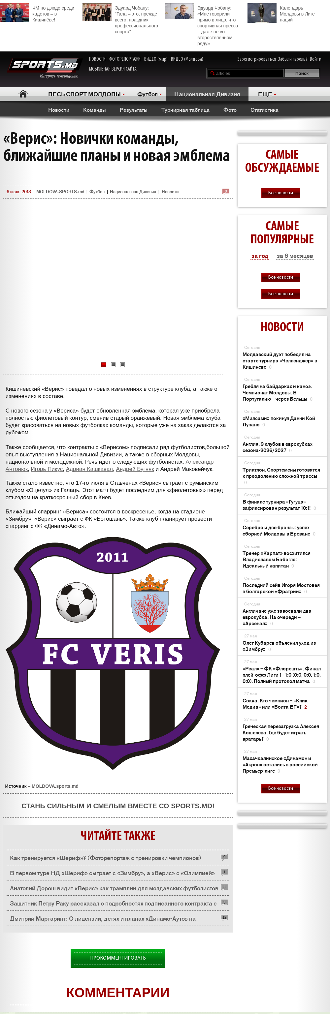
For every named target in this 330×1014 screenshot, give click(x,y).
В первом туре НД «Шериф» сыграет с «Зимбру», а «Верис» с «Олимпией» (112, 872)
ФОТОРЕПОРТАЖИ (125, 59)
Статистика (264, 109)
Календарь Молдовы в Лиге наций (281, 13)
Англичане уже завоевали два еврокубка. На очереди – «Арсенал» (277, 616)
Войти (315, 59)
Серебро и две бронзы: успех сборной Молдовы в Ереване (279, 530)
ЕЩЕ (265, 94)
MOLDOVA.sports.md (55, 786)
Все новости (280, 193)
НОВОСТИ (97, 59)
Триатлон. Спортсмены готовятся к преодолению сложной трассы (281, 475)
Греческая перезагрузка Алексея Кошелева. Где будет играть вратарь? (281, 732)
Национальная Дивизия (207, 94)
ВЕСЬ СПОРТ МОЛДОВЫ (84, 94)
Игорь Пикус (47, 469)
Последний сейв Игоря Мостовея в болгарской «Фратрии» (281, 588)
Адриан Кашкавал (89, 469)
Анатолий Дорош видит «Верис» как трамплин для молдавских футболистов (114, 888)
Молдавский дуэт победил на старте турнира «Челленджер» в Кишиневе (280, 360)
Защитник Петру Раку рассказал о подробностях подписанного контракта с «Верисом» (113, 904)
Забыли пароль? (293, 59)
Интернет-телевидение (45, 68)
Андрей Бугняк (135, 469)
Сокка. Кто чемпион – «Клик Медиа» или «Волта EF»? (275, 703)
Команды (94, 109)
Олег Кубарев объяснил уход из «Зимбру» (279, 645)
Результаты (134, 109)
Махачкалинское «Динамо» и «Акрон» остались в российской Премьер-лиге (280, 764)
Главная (23, 94)
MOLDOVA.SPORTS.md (60, 191)
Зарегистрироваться (257, 59)
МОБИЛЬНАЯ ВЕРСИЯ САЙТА (113, 69)
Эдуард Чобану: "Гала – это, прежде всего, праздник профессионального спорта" (120, 18)
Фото (230, 109)
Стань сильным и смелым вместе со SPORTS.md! (117, 806)
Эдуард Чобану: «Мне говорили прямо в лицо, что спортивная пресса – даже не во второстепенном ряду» (201, 24)
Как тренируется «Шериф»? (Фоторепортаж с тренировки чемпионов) (105, 857)
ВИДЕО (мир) (156, 59)
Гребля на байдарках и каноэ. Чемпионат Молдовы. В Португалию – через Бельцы (278, 392)
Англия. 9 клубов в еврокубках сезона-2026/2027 (278, 447)
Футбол (147, 94)
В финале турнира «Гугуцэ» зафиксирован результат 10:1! (279, 504)
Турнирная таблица (185, 109)
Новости (58, 109)
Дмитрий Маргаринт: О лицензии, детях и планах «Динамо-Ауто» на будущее (103, 920)
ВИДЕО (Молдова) (187, 59)
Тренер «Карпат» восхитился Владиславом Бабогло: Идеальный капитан (277, 559)
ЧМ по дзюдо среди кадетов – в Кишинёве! (37, 12)
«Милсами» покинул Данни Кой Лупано (279, 421)
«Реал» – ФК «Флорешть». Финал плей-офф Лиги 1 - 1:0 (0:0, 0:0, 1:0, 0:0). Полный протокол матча (282, 674)
